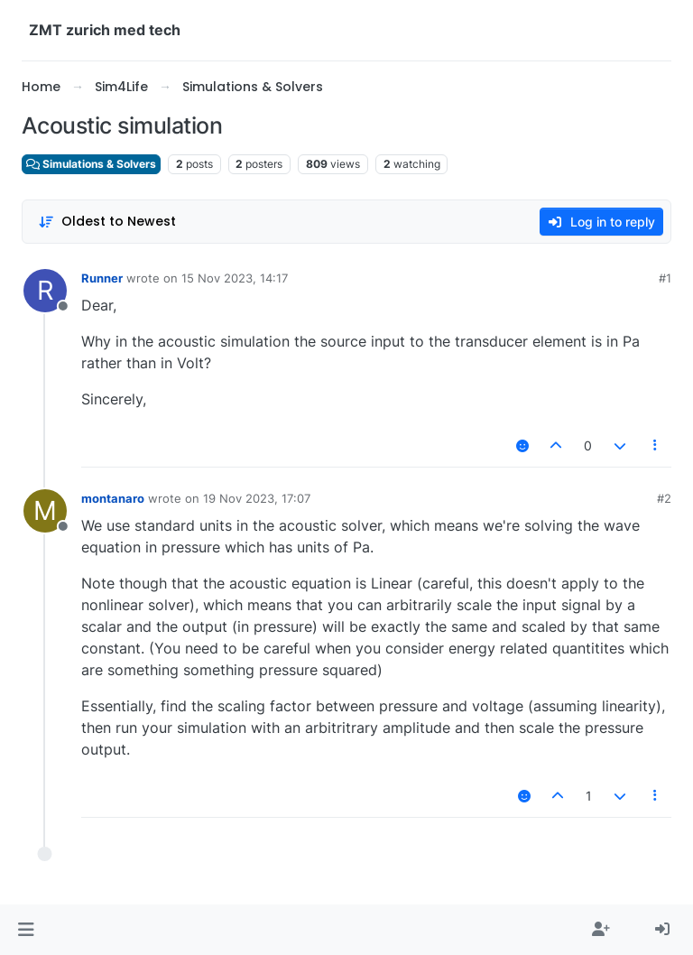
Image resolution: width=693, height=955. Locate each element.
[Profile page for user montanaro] (45, 511)
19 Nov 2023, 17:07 (256, 498)
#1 (665, 278)
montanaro (112, 498)
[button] (25, 930)
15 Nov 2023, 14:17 (234, 278)
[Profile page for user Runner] (45, 290)
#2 (664, 498)
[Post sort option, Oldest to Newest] (107, 222)
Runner (102, 278)
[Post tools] (656, 445)
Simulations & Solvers (91, 164)
